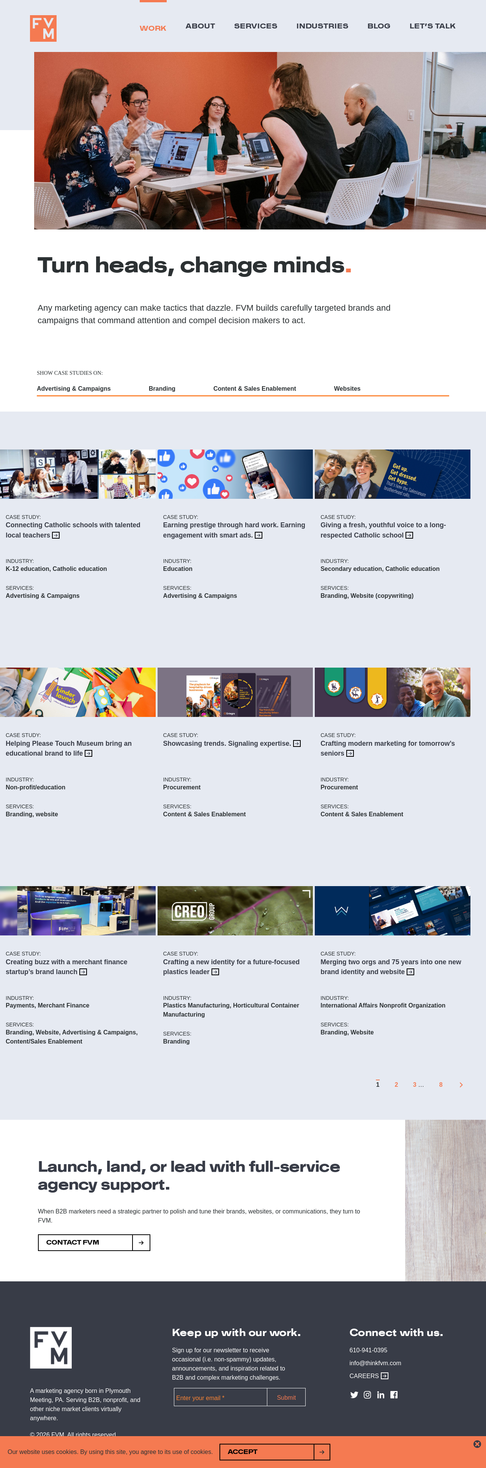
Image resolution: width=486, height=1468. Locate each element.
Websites (347, 388)
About (200, 26)
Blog (379, 26)
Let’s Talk (433, 26)
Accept (242, 1451)
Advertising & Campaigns (74, 388)
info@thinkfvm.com (375, 1363)
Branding (162, 388)
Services (256, 26)
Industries (323, 26)
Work (153, 28)
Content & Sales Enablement (254, 388)
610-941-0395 (369, 1350)
